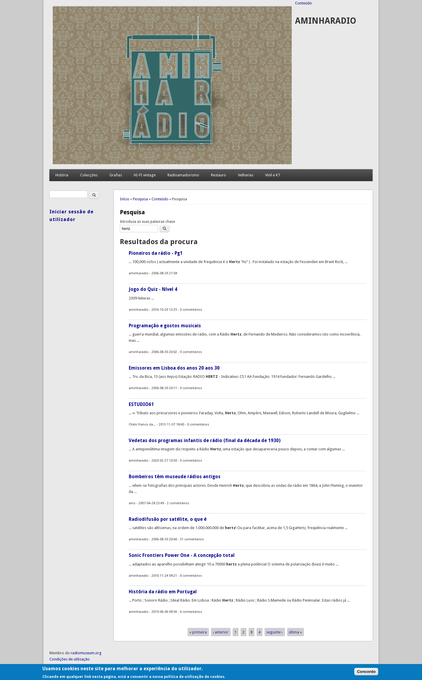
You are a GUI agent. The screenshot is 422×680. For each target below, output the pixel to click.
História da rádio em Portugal (163, 591)
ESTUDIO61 (141, 404)
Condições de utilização (69, 659)
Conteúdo (303, 3)
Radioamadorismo (183, 175)
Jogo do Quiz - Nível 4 (153, 289)
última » (295, 632)
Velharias (245, 175)
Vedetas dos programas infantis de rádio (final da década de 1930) (205, 440)
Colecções (89, 175)
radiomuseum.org (86, 653)
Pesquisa (140, 199)
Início (124, 199)
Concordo (366, 673)
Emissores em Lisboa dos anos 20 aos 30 (174, 368)
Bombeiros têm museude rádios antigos (174, 476)
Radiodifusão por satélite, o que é (168, 519)
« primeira (198, 632)
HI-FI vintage (145, 175)
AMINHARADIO (325, 21)
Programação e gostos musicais (165, 325)
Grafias (115, 175)
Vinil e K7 (272, 175)
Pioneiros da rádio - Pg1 (156, 253)
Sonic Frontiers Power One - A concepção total (182, 555)
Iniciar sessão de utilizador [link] (71, 215)
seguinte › (274, 632)
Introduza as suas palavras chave (147, 222)
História (61, 175)
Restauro (218, 175)
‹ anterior (220, 632)
